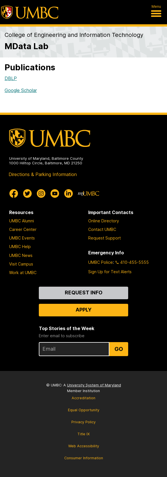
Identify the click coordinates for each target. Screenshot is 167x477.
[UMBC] (29, 12)
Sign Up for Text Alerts (110, 271)
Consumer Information (83, 458)
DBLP (11, 78)
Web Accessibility (83, 446)
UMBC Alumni (21, 220)
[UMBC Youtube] (55, 193)
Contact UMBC (102, 229)
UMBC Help (20, 246)
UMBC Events (22, 237)
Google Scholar (21, 90)
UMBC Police (100, 262)
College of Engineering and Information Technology (74, 34)
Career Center (23, 229)
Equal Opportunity (83, 410)
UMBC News (21, 255)
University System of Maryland (94, 385)
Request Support (104, 237)
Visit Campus (21, 264)
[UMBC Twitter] (27, 193)
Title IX (83, 434)
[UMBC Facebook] (13, 193)
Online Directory (103, 220)
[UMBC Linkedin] (68, 193)
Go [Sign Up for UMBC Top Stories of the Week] (118, 349)
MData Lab (27, 46)
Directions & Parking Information (43, 174)
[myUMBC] (88, 193)
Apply (84, 310)
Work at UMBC (23, 272)
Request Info (83, 293)
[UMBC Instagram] (41, 193)
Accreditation (83, 398)
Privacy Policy (83, 422)
